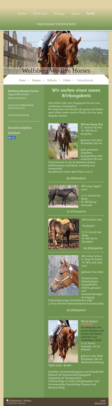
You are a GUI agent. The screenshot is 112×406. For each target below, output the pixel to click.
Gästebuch (14, 132)
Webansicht (100, 403)
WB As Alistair (89, 321)
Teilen (11, 138)
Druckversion (13, 400)
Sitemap (27, 400)
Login (103, 400)
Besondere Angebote (20, 127)
